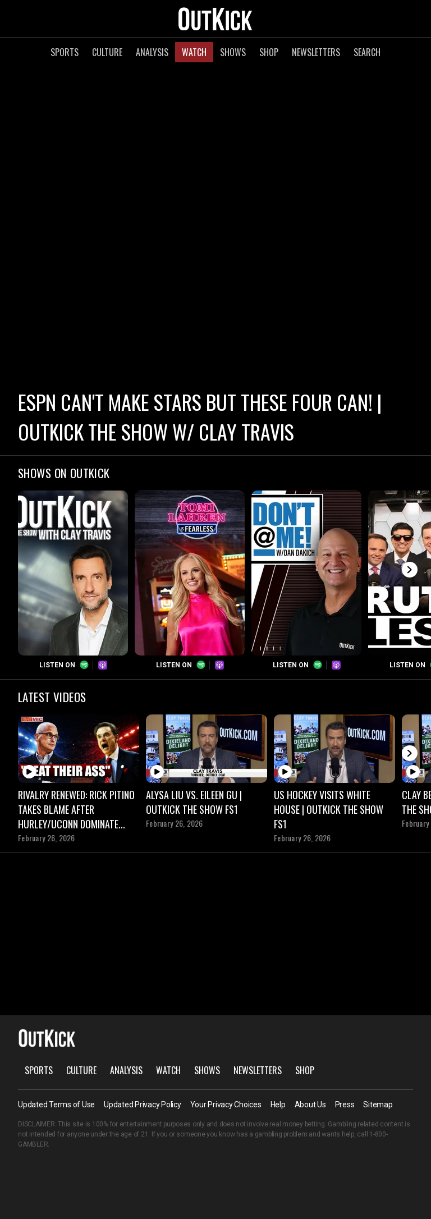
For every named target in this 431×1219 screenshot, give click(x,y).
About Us (310, 1104)
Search (367, 52)
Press (345, 1104)
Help (278, 1104)
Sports (65, 52)
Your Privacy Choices (226, 1104)
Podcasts (102, 665)
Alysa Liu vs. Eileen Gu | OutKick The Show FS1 (194, 802)
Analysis (152, 52)
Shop (268, 52)
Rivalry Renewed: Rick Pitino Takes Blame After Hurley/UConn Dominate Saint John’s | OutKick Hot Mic (76, 809)
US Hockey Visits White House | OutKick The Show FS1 (328, 809)
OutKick (215, 18)
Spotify (84, 665)
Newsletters (316, 52)
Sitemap (377, 1104)
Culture (107, 52)
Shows (233, 52)
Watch (194, 52)
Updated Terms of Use (56, 1104)
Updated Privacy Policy (142, 1104)
